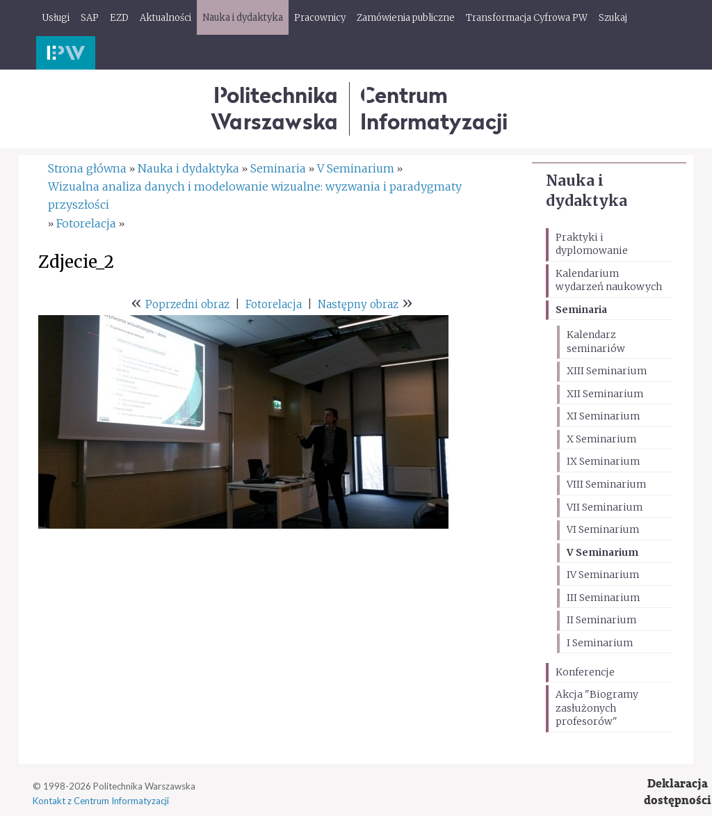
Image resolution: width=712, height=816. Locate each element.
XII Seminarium (605, 393)
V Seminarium (602, 552)
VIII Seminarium (606, 484)
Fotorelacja (86, 223)
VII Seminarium (604, 507)
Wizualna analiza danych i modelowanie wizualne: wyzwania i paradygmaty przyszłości (255, 195)
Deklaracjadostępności (677, 792)
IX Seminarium (603, 461)
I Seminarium (600, 643)
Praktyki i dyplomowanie (592, 244)
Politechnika (274, 108)
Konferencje (585, 672)
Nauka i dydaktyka (188, 168)
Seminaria (581, 309)
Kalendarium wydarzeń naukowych (609, 280)
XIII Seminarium (607, 371)
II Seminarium (601, 620)
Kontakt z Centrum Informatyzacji (101, 800)
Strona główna (87, 168)
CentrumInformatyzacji (434, 108)
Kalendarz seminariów (596, 341)
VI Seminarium (603, 529)
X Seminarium (601, 439)
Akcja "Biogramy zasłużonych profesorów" (597, 708)
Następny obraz (358, 304)
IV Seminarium (603, 574)
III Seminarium (603, 597)
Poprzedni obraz (187, 304)
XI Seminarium (603, 416)
